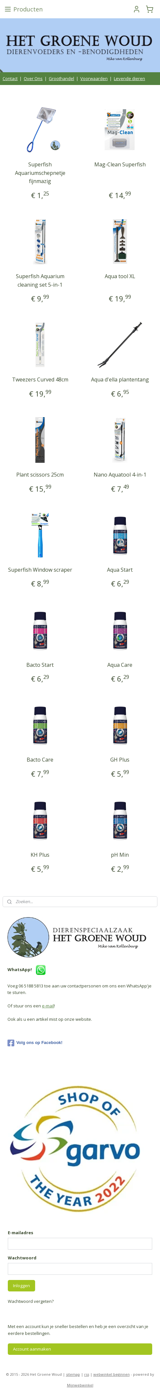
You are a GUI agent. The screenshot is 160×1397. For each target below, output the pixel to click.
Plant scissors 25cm (40, 475)
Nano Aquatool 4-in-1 (120, 475)
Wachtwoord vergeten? (31, 1301)
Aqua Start (120, 569)
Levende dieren (129, 78)
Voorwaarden (94, 78)
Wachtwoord (22, 1258)
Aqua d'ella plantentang (120, 379)
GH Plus (119, 760)
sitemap (73, 1374)
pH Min (120, 855)
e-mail (48, 1006)
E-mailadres (20, 1233)
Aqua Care (119, 664)
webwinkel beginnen (111, 1374)
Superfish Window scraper (40, 569)
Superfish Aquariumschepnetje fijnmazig (40, 173)
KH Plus (40, 855)
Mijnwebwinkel (80, 1385)
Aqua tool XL (120, 276)
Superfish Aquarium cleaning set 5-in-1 (40, 280)
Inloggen (21, 1285)
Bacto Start (40, 664)
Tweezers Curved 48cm (40, 379)
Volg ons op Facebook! (34, 1043)
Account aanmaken (32, 1349)
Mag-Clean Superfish (120, 164)
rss (86, 1374)
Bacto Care (40, 760)
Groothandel (61, 78)
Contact (10, 78)
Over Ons (33, 78)
